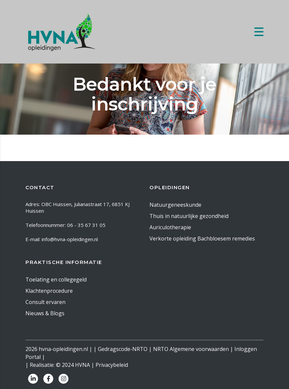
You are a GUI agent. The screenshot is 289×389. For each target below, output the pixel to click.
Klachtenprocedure (49, 290)
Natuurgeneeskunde (175, 204)
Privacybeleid (112, 364)
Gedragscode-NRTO (122, 349)
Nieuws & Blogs (44, 313)
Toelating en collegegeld (56, 279)
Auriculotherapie (170, 227)
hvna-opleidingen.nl (63, 349)
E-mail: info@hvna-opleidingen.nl (61, 239)
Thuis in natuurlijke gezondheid (188, 216)
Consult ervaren (45, 302)
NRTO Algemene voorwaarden (191, 349)
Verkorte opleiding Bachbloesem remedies (202, 238)
